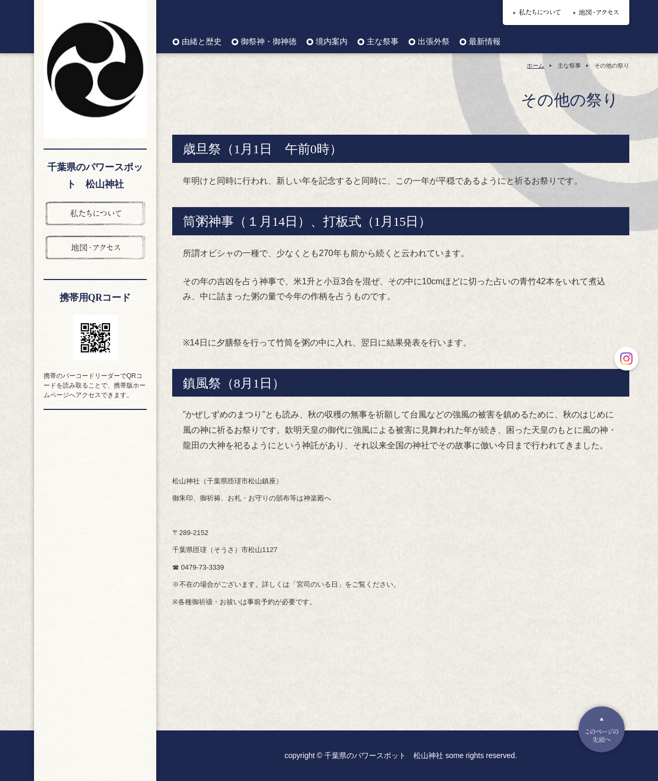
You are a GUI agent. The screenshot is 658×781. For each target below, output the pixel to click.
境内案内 (332, 42)
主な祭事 (383, 42)
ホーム (535, 65)
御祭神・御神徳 (269, 42)
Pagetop (601, 729)
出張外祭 (434, 42)
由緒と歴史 (202, 42)
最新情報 (485, 42)
